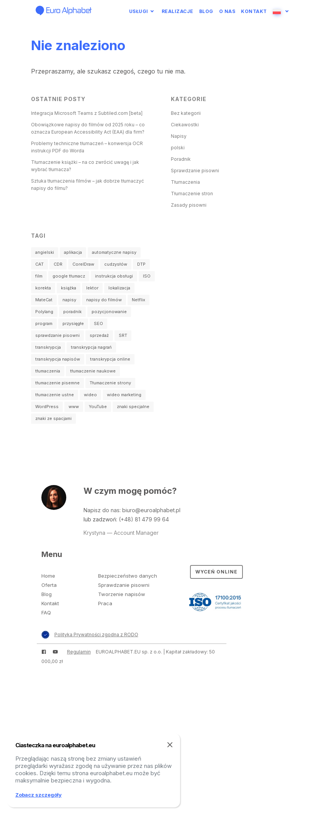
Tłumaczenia (185, 182)
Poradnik (181, 159)
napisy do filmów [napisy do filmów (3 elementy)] (104, 299)
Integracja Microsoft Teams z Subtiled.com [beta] (87, 113)
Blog (206, 11)
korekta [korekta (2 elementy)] (43, 288)
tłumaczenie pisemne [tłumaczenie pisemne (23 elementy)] (57, 382)
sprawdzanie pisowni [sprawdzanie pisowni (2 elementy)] (57, 335)
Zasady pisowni (188, 205)
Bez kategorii (186, 113)
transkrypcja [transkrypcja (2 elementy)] (48, 347)
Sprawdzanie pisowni (195, 170)
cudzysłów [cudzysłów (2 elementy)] (115, 264)
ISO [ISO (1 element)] (147, 276)
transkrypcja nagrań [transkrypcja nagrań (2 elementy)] (91, 347)
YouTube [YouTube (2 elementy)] (98, 406)
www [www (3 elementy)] (74, 406)
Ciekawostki (185, 124)
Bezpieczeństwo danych (127, 576)
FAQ (46, 612)
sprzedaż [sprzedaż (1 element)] (99, 335)
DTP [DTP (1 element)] (141, 264)
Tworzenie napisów (121, 594)
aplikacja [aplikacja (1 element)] (73, 252)
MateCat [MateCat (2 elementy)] (43, 299)
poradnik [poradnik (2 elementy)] (72, 311)
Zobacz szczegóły (38, 795)
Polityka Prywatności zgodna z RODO (96, 634)
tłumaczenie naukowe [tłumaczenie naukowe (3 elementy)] (93, 371)
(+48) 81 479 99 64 (144, 519)
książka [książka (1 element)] (68, 288)
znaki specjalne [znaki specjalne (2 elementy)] (133, 406)
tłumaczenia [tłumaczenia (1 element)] (47, 371)
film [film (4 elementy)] (39, 276)
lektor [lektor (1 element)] (92, 288)
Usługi (138, 11)
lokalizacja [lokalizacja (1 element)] (119, 288)
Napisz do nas (102, 510)
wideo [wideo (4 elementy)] (90, 394)
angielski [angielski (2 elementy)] (44, 252)
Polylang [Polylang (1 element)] (44, 311)
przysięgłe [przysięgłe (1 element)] (73, 323)
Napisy (179, 136)
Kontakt (254, 11)
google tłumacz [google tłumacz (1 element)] (68, 276)
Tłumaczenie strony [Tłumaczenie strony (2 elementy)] (110, 382)
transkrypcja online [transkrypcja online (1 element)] (110, 359)
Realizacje (177, 11)
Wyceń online (216, 572)
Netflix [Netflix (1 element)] (138, 299)
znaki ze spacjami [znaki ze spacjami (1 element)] (53, 418)
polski (178, 147)
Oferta (49, 585)
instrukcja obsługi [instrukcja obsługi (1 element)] (114, 276)
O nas (227, 11)
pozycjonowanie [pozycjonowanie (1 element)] (109, 311)
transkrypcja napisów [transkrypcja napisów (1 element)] (57, 359)
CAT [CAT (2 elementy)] (39, 264)
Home (48, 576)
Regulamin (79, 652)
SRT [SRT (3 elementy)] (123, 335)
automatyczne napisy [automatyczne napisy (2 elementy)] (114, 252)
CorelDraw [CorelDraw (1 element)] (83, 264)
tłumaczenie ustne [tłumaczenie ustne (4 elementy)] (54, 394)
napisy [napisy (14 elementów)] (69, 299)
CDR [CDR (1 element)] (58, 264)
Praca (105, 603)
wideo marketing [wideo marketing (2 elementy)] (124, 394)
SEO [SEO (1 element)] (98, 323)
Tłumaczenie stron (192, 193)
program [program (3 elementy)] (43, 323)
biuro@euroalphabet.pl (151, 510)
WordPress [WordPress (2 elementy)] (47, 406)
